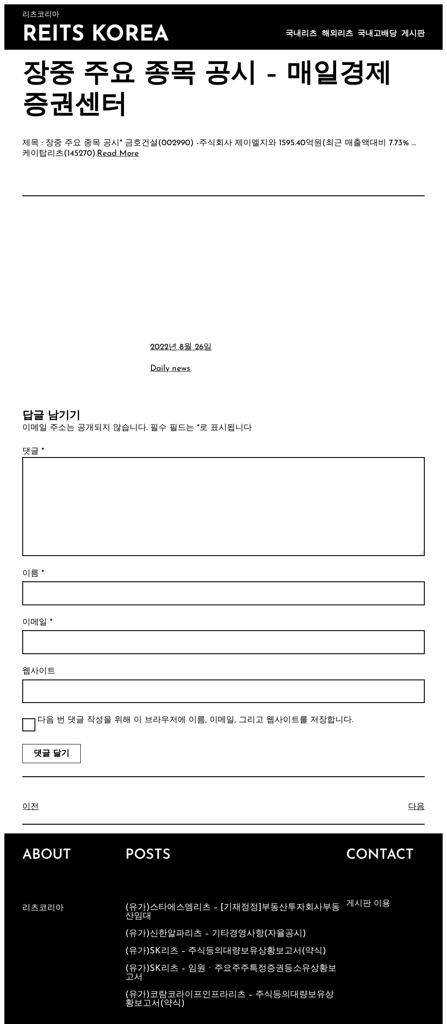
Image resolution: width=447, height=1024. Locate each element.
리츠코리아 (43, 908)
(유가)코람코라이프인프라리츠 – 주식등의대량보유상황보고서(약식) (229, 999)
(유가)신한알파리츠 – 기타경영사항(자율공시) (215, 933)
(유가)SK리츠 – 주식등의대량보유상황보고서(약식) (225, 951)
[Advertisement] (223, 268)
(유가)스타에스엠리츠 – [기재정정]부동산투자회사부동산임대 (232, 912)
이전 (30, 807)
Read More (118, 154)
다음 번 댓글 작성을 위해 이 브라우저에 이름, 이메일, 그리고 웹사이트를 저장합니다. (195, 720)
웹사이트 (38, 671)
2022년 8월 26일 (181, 347)
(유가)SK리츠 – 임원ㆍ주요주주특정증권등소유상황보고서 (231, 973)
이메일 (37, 622)
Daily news (170, 369)
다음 (416, 807)
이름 (33, 574)
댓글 (33, 451)
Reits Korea (95, 35)
